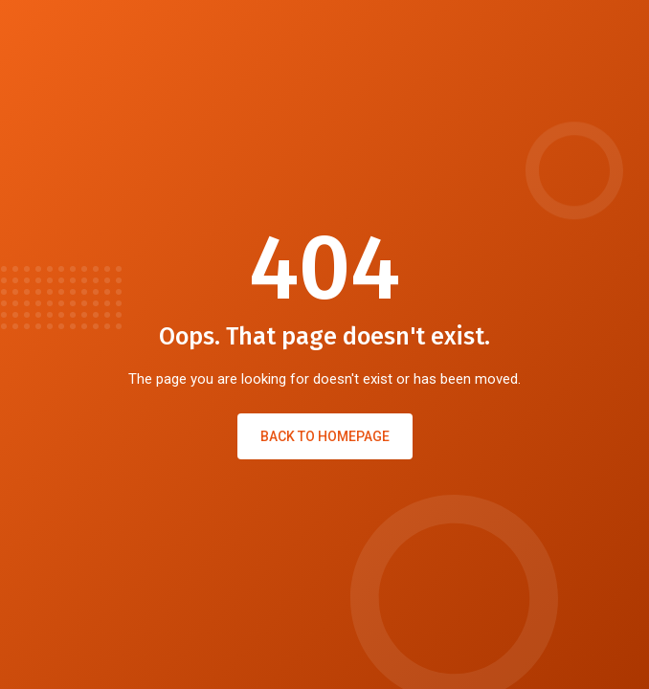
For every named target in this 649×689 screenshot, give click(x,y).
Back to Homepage (325, 436)
